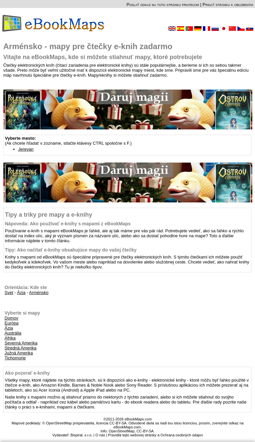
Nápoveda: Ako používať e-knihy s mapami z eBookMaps (68, 223)
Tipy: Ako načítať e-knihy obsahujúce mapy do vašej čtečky (71, 250)
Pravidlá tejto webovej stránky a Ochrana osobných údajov (155, 435)
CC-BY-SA (145, 431)
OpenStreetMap (121, 431)
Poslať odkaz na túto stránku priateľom (163, 4)
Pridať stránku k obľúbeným (228, 4)
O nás (100, 435)
